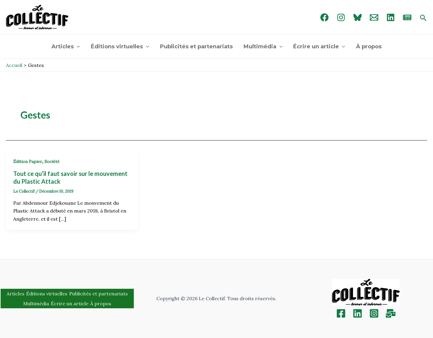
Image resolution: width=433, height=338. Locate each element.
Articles (65, 46)
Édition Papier (27, 161)
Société (52, 161)
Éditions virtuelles (120, 46)
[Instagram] (341, 17)
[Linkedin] (357, 313)
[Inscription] (390, 313)
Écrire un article (319, 46)
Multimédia (263, 46)
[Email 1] (374, 17)
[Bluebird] (357, 17)
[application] (77, 46)
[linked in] (390, 17)
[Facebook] (324, 17)
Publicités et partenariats (196, 46)
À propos (369, 46)
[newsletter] (407, 17)
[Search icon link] (423, 18)
